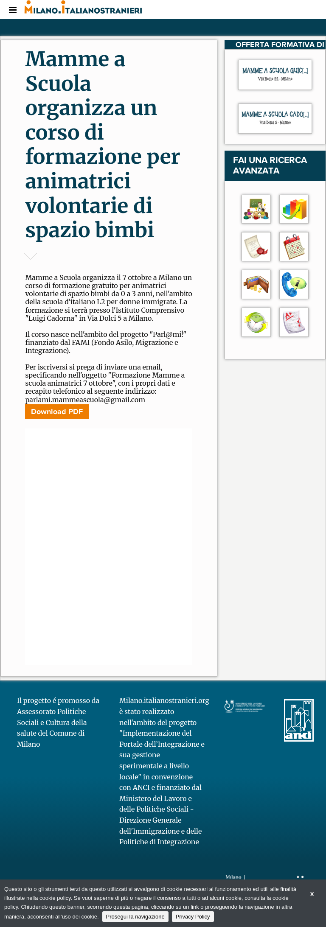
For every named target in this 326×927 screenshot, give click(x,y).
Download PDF (57, 411)
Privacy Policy (193, 916)
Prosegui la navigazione (135, 916)
